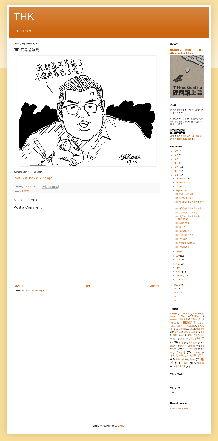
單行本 (178, 332)
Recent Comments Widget (179, 408)
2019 (176, 155)
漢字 (184, 349)
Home (87, 286)
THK (24, 16)
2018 (176, 159)
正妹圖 (191, 345)
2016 (176, 167)
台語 (191, 329)
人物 (172, 326)
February (180, 276)
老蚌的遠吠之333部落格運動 (187, 355)
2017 (176, 163)
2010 (176, 297)
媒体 (186, 332)
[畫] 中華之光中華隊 (184, 194)
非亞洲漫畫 (180, 366)
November (181, 182)
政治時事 (25, 191)
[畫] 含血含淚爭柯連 (184, 235)
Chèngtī (173, 313)
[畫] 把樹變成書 (182, 247)
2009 (176, 301)
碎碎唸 (181, 352)
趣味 (186, 363)
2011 (176, 292)
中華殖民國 (187, 322)
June (178, 260)
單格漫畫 (200, 329)
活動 (175, 348)
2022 (176, 151)
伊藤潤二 (180, 326)
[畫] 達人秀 (180, 227)
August (179, 252)
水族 (202, 346)
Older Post (154, 286)
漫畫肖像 (193, 348)
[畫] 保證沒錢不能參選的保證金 (189, 208)
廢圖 (202, 332)
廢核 (175, 335)
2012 (176, 289)
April (178, 268)
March (179, 272)
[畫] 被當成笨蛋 (182, 231)
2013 (176, 285)
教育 (181, 342)
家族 (193, 332)
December (181, 178)
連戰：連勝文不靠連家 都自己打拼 (33, 178)
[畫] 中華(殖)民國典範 (185, 243)
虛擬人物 (180, 359)
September (181, 190)
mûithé (172, 316)
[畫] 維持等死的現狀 (184, 198)
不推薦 (194, 319)
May (178, 264)
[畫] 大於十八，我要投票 (186, 212)
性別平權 (193, 335)
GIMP (184, 313)
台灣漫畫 (182, 329)
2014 (176, 175)
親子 (192, 359)
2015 (176, 171)
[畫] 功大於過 (181, 239)
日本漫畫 (193, 342)
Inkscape (197, 313)
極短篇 (182, 346)
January (180, 280)
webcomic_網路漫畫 (179, 319)
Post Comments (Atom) (36, 291)
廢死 (182, 335)
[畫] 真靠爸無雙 (182, 223)
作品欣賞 (190, 326)
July (178, 256)
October (180, 186)
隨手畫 (200, 363)
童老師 (198, 353)
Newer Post (19, 286)
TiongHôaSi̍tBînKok (190, 316)
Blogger (121, 426)
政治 (182, 339)
